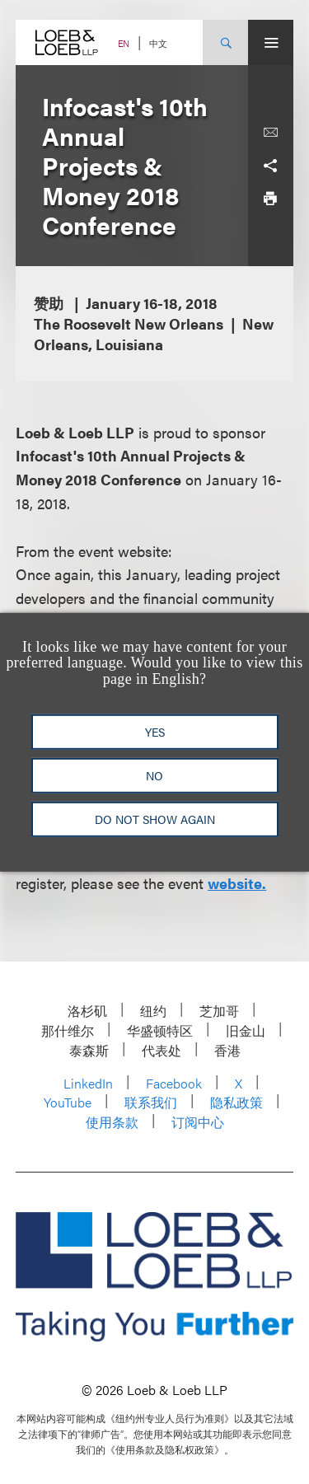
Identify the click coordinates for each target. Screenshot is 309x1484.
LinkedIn (88, 1083)
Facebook (174, 1083)
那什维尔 (67, 1030)
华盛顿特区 (160, 1030)
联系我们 (150, 1102)
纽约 (153, 1010)
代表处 (161, 1050)
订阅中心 (197, 1121)
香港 (227, 1050)
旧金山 (245, 1030)
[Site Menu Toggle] (270, 42)
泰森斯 (89, 1050)
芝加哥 (219, 1010)
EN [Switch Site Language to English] (123, 43)
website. (237, 883)
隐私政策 (236, 1102)
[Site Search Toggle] (225, 42)
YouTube (67, 1102)
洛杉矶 (87, 1010)
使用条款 (112, 1121)
